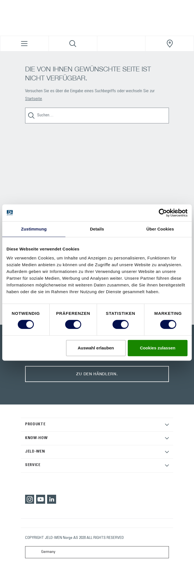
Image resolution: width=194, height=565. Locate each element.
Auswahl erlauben (96, 347)
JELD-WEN (35, 452)
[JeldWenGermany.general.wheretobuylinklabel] (169, 43)
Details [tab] (97, 229)
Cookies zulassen (157, 347)
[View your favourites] (121, 43)
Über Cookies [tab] (160, 229)
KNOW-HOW (36, 438)
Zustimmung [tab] (34, 229)
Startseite (33, 99)
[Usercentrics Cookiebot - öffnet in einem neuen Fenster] (163, 213)
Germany (41, 552)
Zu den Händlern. (97, 373)
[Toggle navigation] (24, 43)
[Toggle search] (72, 43)
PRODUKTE (35, 424)
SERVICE (33, 465)
